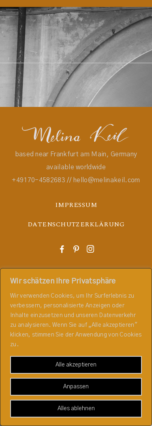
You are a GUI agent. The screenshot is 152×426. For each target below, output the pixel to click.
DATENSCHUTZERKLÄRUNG (76, 224)
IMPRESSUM (76, 205)
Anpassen (76, 387)
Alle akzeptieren (76, 365)
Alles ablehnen (76, 408)
